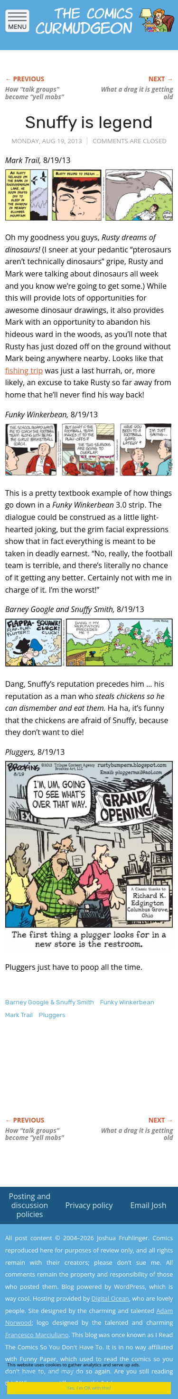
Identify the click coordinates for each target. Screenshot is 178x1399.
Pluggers (52, 1015)
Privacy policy (88, 1205)
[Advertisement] (81, 1077)
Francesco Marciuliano (37, 1334)
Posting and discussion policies (30, 1205)
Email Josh (148, 1205)
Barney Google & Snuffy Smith (49, 1002)
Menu (17, 23)
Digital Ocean (110, 1298)
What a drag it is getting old (137, 93)
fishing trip (24, 370)
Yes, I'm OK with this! (89, 1388)
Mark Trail (19, 1015)
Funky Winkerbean (127, 1002)
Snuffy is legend (89, 122)
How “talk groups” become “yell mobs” (34, 93)
